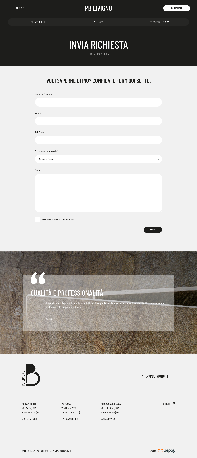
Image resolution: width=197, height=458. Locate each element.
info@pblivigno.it (155, 376)
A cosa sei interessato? (47, 151)
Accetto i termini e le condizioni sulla (58, 219)
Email (38, 113)
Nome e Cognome (44, 94)
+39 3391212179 (108, 419)
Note (37, 170)
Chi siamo (21, 8)
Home (90, 54)
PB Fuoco (98, 21)
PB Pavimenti (38, 21)
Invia (152, 229)
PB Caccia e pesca (159, 21)
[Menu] (10, 8)
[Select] (98, 159)
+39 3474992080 (30, 419)
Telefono (39, 132)
